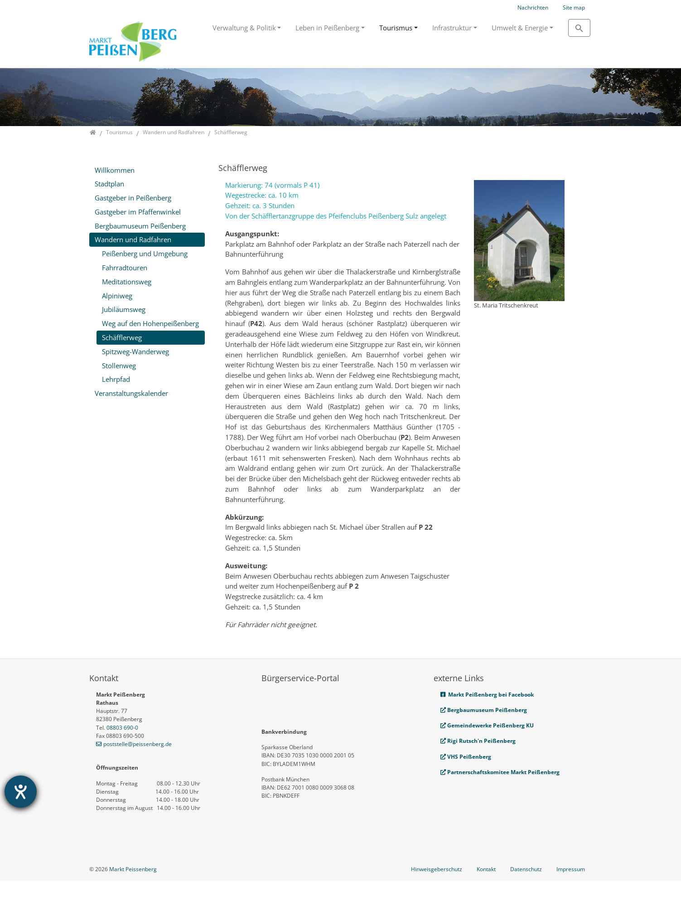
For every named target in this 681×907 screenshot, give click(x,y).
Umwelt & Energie (520, 27)
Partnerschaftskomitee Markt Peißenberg (503, 772)
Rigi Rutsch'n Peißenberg (478, 741)
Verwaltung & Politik (244, 27)
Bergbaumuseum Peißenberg (140, 225)
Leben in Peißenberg (327, 27)
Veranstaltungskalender (131, 393)
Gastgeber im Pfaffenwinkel (138, 211)
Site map (574, 7)
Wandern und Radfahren (133, 239)
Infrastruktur (452, 27)
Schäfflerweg (122, 337)
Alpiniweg (117, 295)
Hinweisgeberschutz (436, 895)
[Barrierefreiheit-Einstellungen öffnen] (21, 791)
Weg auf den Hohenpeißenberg (150, 323)
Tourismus (395, 27)
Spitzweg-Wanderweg (135, 351)
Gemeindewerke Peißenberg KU (487, 725)
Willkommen (115, 170)
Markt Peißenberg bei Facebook (487, 694)
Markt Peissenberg (133, 895)
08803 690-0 (122, 727)
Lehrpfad (116, 379)
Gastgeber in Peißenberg (133, 197)
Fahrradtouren (124, 267)
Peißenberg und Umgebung (145, 253)
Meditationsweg (126, 281)
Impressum (570, 895)
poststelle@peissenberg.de (137, 744)
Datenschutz (526, 895)
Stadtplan (109, 183)
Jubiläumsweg (123, 309)
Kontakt (486, 895)
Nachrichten (532, 7)
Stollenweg (119, 365)
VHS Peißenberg (465, 757)
